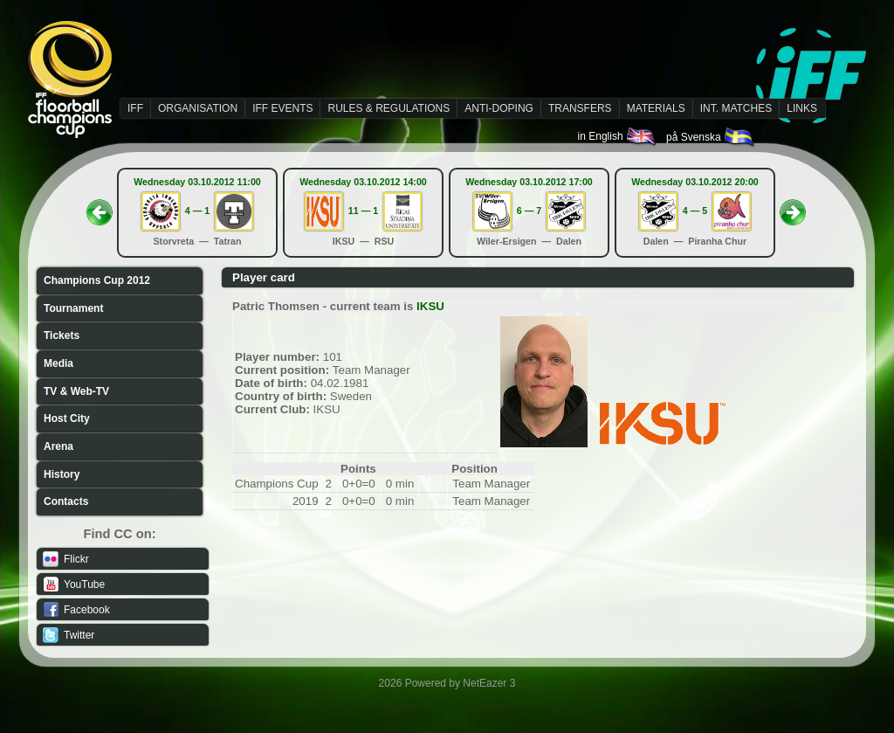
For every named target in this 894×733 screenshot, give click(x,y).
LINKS (802, 108)
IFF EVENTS (282, 108)
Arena (58, 446)
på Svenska (711, 137)
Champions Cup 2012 (97, 280)
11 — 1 (363, 210)
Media (58, 363)
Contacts (66, 501)
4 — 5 (695, 210)
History (61, 474)
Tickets (61, 335)
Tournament (73, 308)
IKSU (430, 306)
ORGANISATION (197, 108)
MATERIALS (656, 108)
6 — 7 (529, 210)
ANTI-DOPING (498, 108)
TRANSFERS (580, 108)
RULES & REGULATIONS (388, 108)
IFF (135, 108)
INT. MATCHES (736, 108)
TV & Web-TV (76, 391)
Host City (67, 418)
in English (617, 136)
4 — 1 (197, 210)
